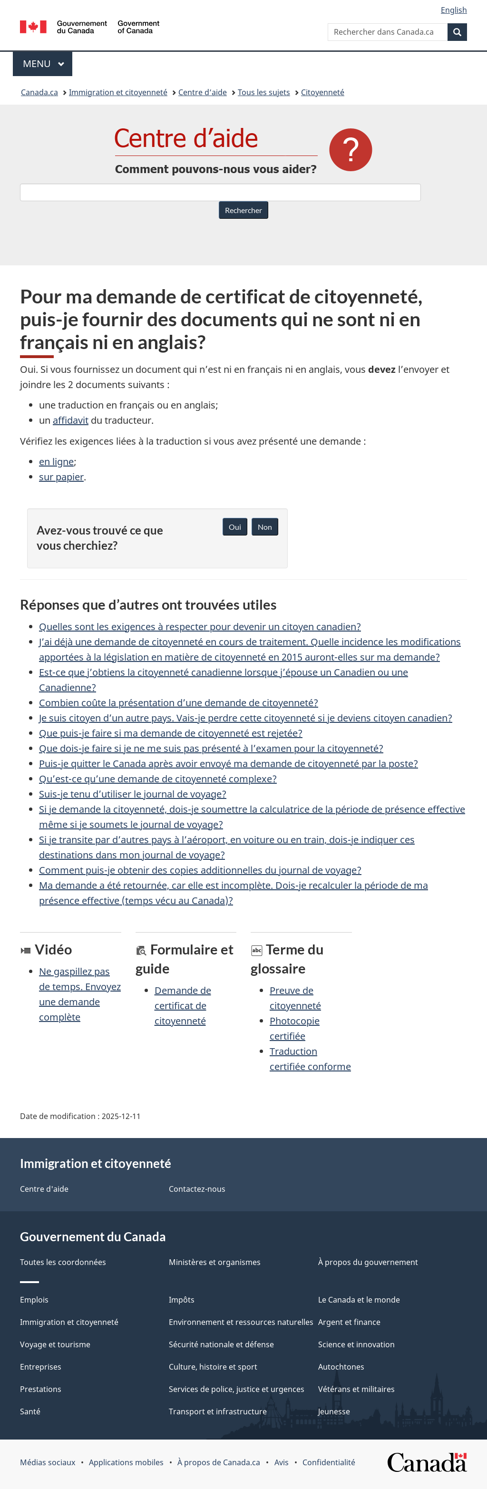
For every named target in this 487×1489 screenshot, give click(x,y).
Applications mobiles (126, 1462)
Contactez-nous (197, 1189)
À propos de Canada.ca (218, 1462)
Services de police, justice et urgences (236, 1389)
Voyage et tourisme (55, 1344)
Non (265, 526)
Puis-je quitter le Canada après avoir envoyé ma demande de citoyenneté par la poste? (228, 763)
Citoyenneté (322, 92)
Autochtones (341, 1367)
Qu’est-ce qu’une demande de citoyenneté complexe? (158, 778)
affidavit (70, 420)
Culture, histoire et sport (213, 1367)
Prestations (40, 1389)
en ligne (56, 461)
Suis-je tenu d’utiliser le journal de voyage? (132, 794)
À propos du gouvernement (368, 1262)
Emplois (34, 1299)
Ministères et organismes (215, 1262)
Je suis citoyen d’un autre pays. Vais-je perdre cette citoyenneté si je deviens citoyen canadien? (245, 717)
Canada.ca (39, 92)
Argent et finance (349, 1322)
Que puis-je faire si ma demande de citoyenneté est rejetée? (170, 733)
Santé (30, 1411)
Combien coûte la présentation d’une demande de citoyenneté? (178, 702)
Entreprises (40, 1367)
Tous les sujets (264, 92)
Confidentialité (328, 1462)
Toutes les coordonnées (63, 1262)
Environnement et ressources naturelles (241, 1322)
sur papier (61, 476)
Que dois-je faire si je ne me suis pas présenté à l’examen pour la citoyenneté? (211, 748)
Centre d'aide (44, 1189)
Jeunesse (334, 1411)
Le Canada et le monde (359, 1299)
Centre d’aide (202, 92)
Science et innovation (356, 1344)
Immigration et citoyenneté (118, 92)
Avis (281, 1462)
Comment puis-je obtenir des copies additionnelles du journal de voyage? (200, 870)
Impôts (182, 1299)
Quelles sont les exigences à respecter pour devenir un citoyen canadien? (200, 626)
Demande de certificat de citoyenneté (183, 1005)
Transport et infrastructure (218, 1411)
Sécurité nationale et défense (221, 1344)
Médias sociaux (47, 1462)
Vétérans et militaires (356, 1389)
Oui (235, 526)
